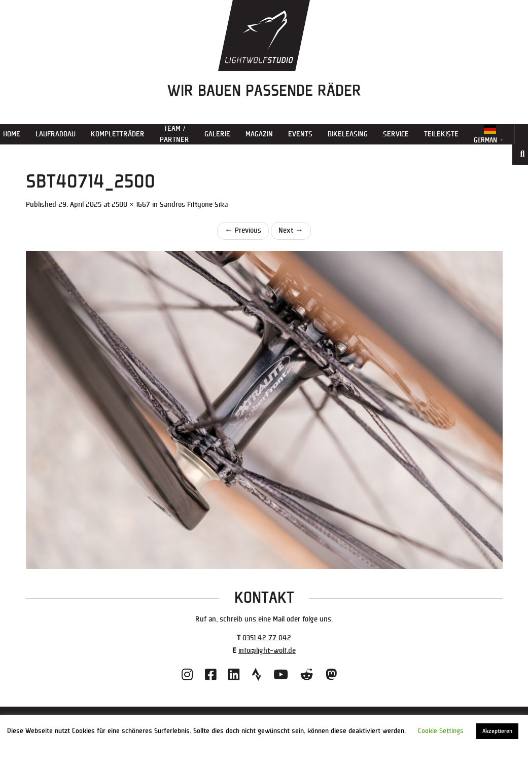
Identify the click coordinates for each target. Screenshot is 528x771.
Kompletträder (118, 134)
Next (290, 230)
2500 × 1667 (131, 204)
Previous (243, 230)
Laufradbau (56, 134)
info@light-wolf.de (267, 650)
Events (300, 134)
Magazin (259, 134)
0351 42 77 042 (266, 638)
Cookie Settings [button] (441, 731)
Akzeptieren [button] (497, 731)
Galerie (217, 134)
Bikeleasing (348, 134)
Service (396, 134)
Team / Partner (174, 134)
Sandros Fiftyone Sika (194, 204)
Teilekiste (441, 134)
